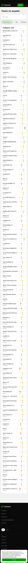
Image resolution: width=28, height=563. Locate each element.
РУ (3, 529)
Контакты (4, 517)
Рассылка (3, 523)
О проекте (4, 510)
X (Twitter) (4, 546)
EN (7, 529)
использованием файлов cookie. (9, 557)
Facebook (3, 542)
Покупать (23, 22)
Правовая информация (7, 520)
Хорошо (14, 560)
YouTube (3, 539)
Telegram (3, 536)
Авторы (3, 513)
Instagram (4, 549)
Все (17, 22)
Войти (20, 5)
